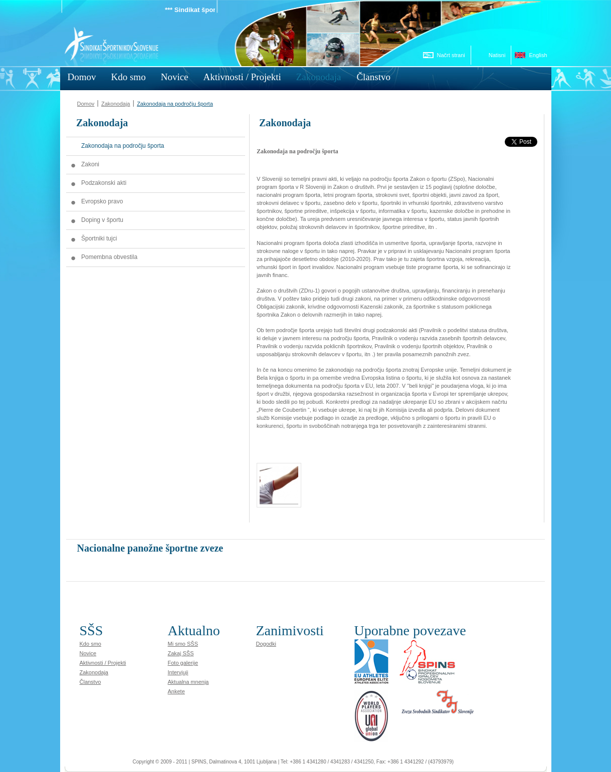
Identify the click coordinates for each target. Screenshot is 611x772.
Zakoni (90, 164)
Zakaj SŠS (181, 653)
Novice (88, 653)
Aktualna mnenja (188, 682)
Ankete (176, 691)
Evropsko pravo (102, 201)
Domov (86, 104)
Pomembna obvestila (109, 257)
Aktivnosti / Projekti (103, 663)
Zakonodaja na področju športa (175, 104)
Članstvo (90, 682)
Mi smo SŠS (183, 644)
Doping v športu (102, 219)
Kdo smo (90, 644)
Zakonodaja (115, 104)
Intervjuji (178, 672)
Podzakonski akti (103, 182)
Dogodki (266, 644)
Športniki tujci (99, 238)
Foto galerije (183, 663)
